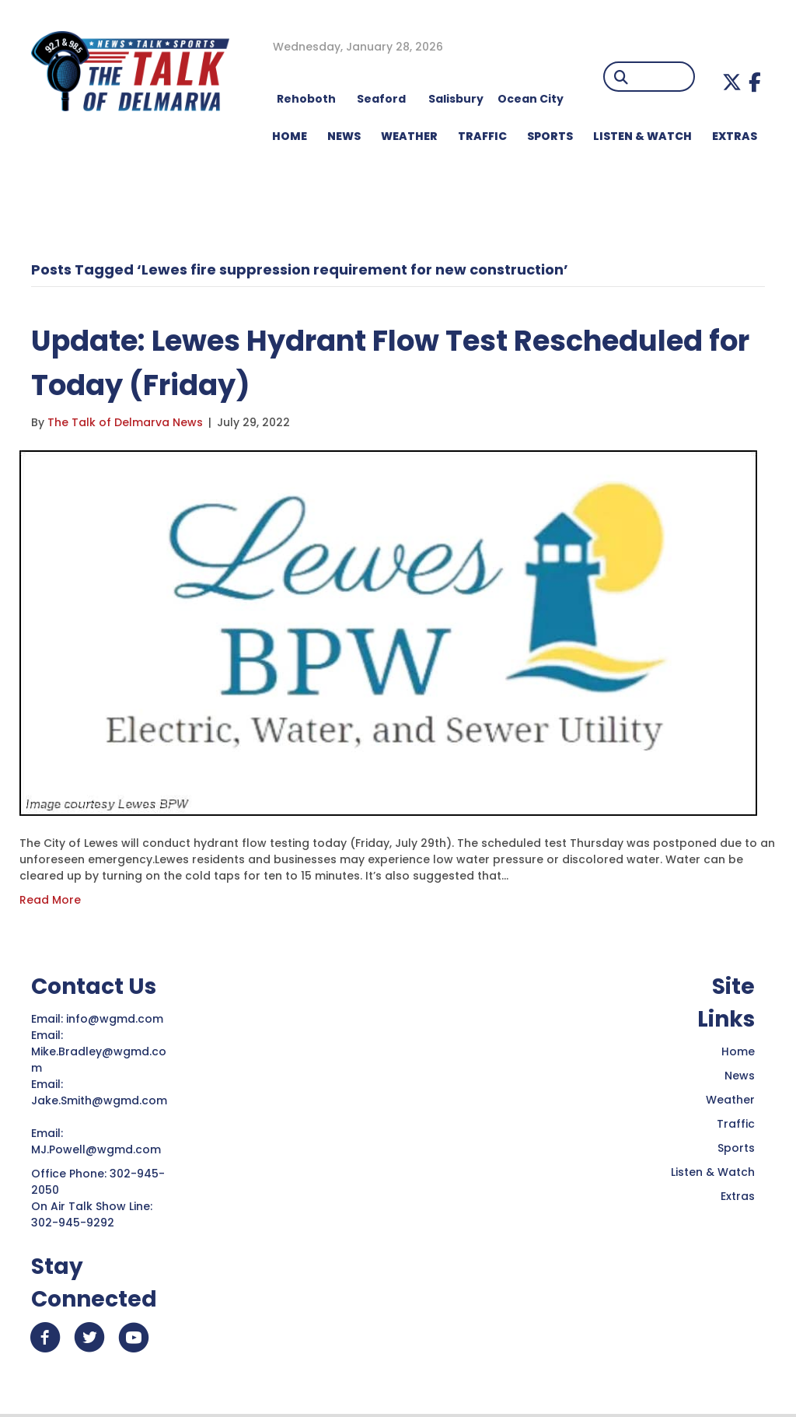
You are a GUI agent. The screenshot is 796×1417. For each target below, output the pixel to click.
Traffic (736, 1124)
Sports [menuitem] (550, 136)
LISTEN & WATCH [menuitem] (642, 136)
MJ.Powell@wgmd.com (99, 1149)
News (739, 1075)
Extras (738, 1196)
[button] (732, 82)
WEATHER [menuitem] (409, 136)
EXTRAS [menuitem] (734, 136)
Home (738, 1051)
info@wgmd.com (116, 1019)
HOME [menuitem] (289, 136)
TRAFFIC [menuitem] (482, 136)
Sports (736, 1148)
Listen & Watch (713, 1172)
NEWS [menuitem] (344, 136)
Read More (50, 900)
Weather (730, 1099)
